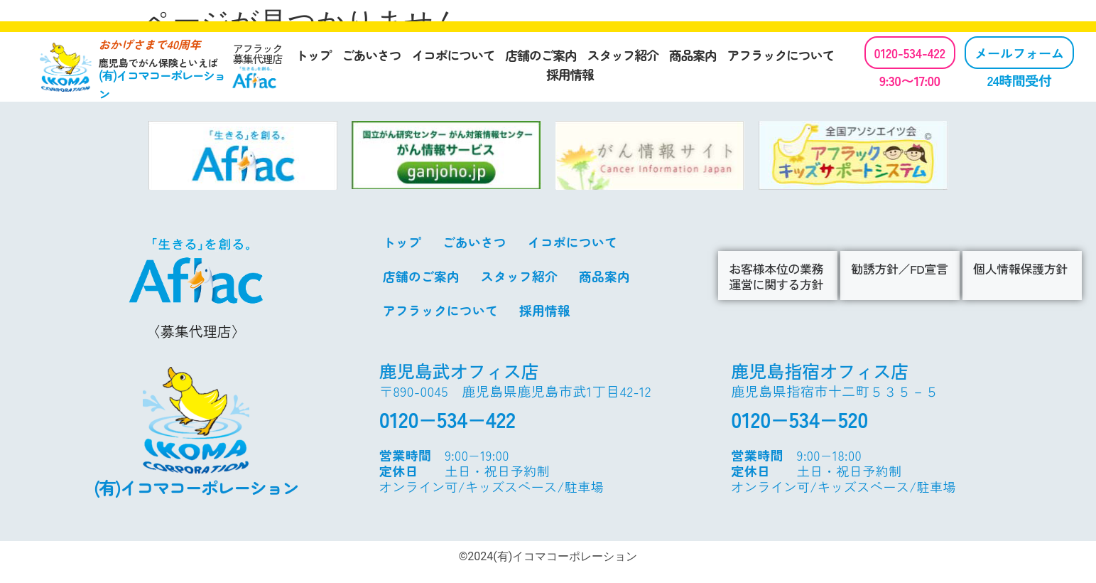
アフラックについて (780, 55)
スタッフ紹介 (622, 55)
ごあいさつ (371, 55)
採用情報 (570, 74)
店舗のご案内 (540, 55)
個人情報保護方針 (1020, 268)
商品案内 (693, 55)
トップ (313, 55)
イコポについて (452, 55)
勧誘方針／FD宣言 (899, 268)
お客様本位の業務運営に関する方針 (776, 276)
